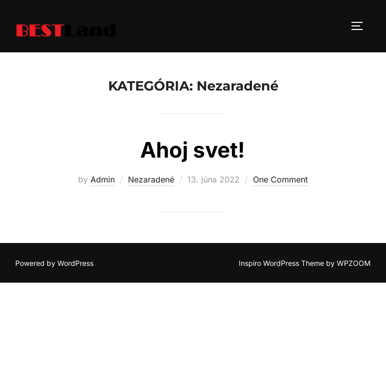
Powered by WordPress (54, 263)
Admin (102, 180)
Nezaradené (151, 180)
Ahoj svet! (192, 150)
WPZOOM (354, 263)
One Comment (280, 180)
